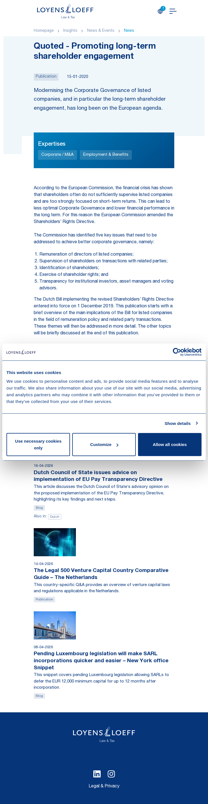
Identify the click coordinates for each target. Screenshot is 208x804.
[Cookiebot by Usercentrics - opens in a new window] (177, 352)
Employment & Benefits (105, 155)
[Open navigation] (173, 11)
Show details (178, 423)
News (129, 31)
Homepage (44, 31)
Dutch (54, 517)
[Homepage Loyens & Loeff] (65, 11)
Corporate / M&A (57, 155)
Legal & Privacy (104, 786)
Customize (104, 444)
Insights (70, 31)
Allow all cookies (170, 444)
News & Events (100, 31)
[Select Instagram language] (111, 774)
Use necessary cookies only (38, 444)
